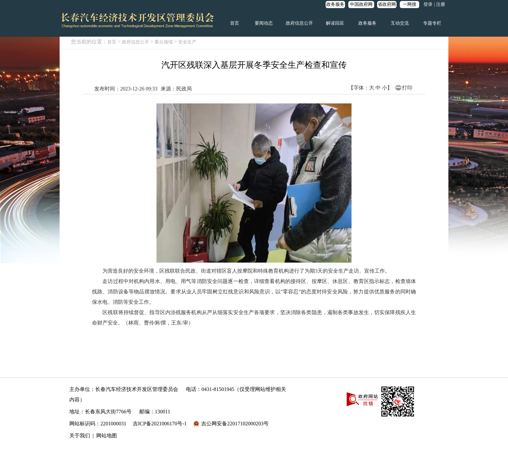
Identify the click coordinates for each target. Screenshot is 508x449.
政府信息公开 (299, 23)
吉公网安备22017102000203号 (235, 423)
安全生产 (187, 42)
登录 (428, 4)
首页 (234, 23)
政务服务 (335, 4)
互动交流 (400, 23)
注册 (440, 4)
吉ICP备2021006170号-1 (160, 423)
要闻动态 (264, 23)
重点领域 (164, 42)
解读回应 (335, 23)
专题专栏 (432, 23)
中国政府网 (361, 4)
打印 (407, 87)
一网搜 (409, 4)
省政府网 (387, 4)
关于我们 (79, 435)
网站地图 (106, 435)
